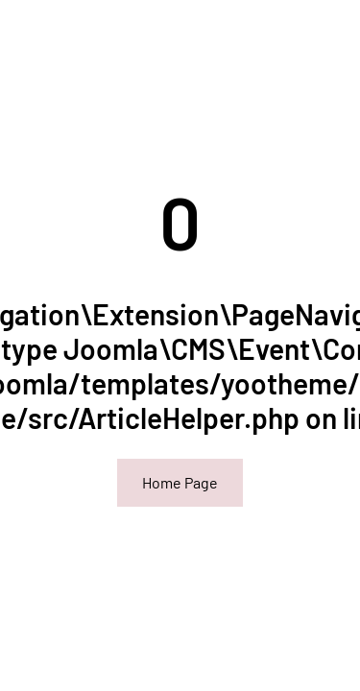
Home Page (180, 482)
